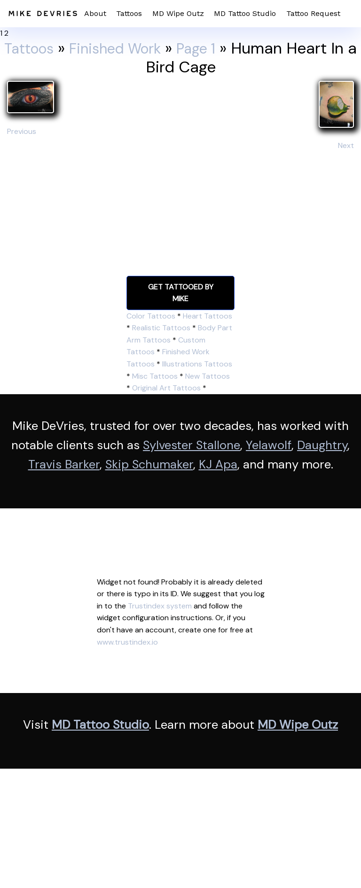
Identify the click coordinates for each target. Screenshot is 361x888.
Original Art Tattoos (166, 388)
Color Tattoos (150, 316)
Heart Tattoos (207, 316)
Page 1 (211, 48)
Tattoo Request (313, 13)
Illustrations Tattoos (197, 364)
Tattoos (129, 13)
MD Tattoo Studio (245, 13)
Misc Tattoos (155, 376)
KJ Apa (218, 464)
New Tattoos (207, 376)
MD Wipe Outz (178, 13)
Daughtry (322, 445)
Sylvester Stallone (191, 445)
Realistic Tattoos (161, 328)
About (95, 13)
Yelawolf (268, 445)
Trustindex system (160, 606)
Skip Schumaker (149, 464)
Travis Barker (64, 464)
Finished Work (122, 48)
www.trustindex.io (127, 642)
